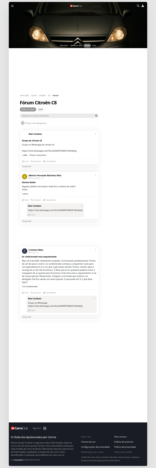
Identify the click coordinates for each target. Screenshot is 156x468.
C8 (49, 95)
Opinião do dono (76, 45)
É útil (27, 161)
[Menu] (12, 5)
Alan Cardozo (35, 134)
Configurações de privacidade (95, 447)
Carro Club (24, 95)
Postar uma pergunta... (37, 123)
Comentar (36, 161)
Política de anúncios (123, 441)
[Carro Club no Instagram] (44, 428)
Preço (94, 45)
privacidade (18, 460)
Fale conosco (120, 436)
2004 (40, 109)
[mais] (96, 133)
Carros (34, 95)
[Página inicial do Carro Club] (76, 5)
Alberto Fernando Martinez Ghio (45, 175)
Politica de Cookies (123, 452)
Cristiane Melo (36, 249)
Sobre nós (86, 436)
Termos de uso (88, 441)
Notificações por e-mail (92, 452)
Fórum (87, 45)
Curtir (33, 215)
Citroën (42, 95)
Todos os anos (28, 109)
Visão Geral (64, 45)
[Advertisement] (78, 71)
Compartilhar (49, 161)
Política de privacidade (125, 447)
